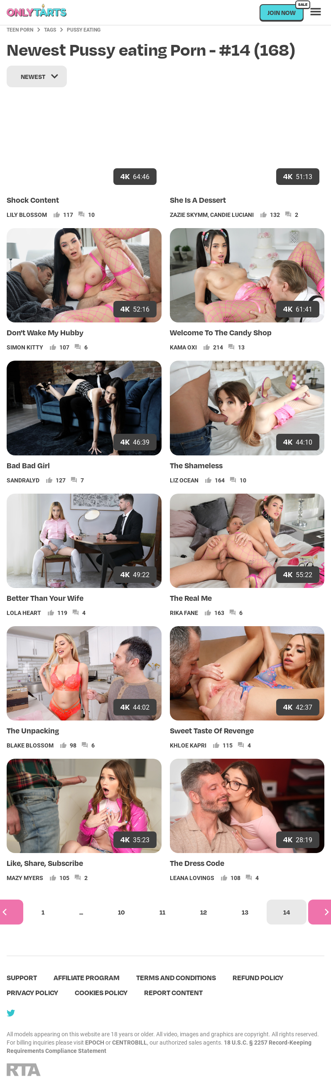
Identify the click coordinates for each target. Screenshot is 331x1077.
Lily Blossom (27, 215)
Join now (285, 10)
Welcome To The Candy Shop (221, 332)
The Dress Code (197, 863)
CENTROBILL (129, 1042)
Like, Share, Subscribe (45, 863)
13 (245, 912)
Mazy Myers (25, 878)
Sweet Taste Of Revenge (212, 730)
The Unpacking (33, 730)
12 (203, 912)
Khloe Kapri (188, 745)
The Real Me (191, 597)
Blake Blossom (30, 745)
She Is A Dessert (198, 199)
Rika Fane (184, 613)
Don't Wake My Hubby (45, 332)
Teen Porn (20, 29)
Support (22, 977)
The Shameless (196, 465)
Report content (173, 992)
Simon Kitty (25, 347)
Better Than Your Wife (45, 597)
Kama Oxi (183, 347)
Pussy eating (84, 29)
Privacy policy (32, 992)
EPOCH (94, 1042)
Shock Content (33, 199)
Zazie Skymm (189, 215)
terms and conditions (176, 977)
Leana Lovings (192, 878)
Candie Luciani (232, 215)
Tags (50, 29)
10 (121, 912)
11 (162, 912)
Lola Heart (24, 613)
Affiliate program (87, 977)
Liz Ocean (184, 480)
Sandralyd (23, 480)
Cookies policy (101, 992)
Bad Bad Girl (28, 465)
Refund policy (258, 977)
